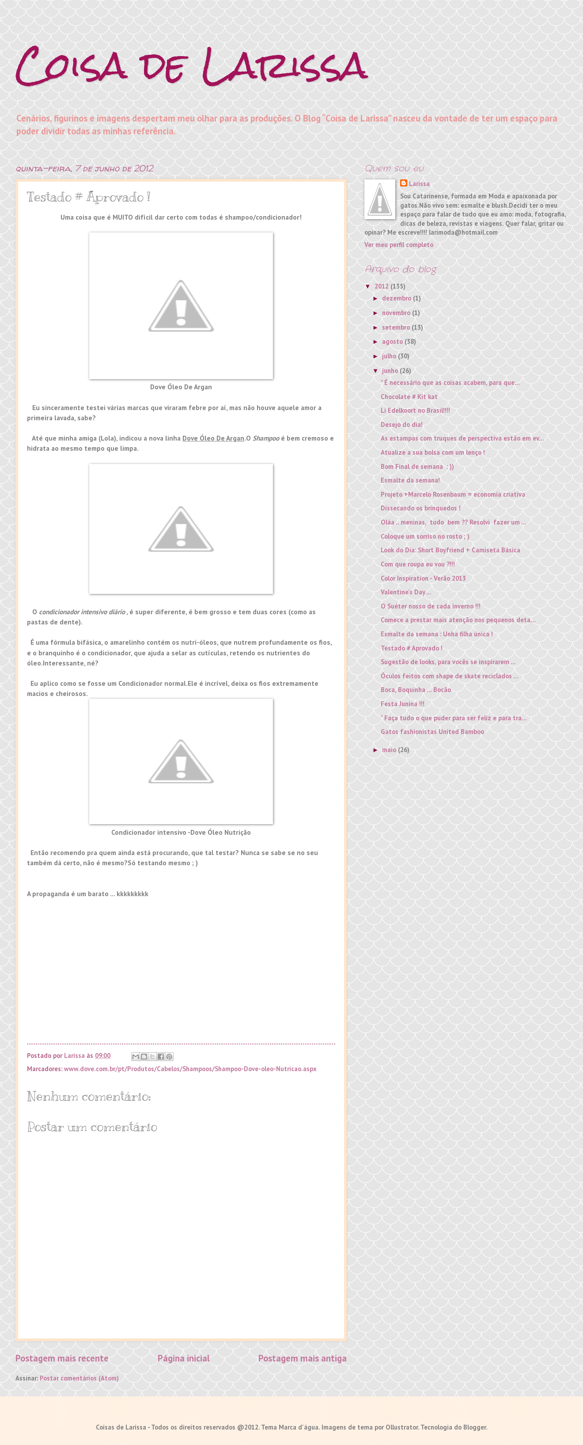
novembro (397, 312)
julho (390, 356)
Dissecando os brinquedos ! (421, 508)
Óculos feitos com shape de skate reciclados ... (450, 676)
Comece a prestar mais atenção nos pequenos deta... (458, 620)
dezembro (397, 298)
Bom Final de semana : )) (417, 466)
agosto (393, 341)
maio (390, 749)
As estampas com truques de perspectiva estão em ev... (462, 438)
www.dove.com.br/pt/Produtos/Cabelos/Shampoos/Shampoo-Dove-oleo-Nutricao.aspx (190, 1069)
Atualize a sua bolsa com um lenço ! (433, 452)
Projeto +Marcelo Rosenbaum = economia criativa (453, 494)
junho (391, 370)
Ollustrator (402, 1427)
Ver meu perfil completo (398, 244)
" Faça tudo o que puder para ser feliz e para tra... (454, 718)
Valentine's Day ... (406, 592)
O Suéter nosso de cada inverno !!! (431, 606)
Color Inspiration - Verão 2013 (423, 578)
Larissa (419, 183)
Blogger (474, 1427)
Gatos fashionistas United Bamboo (432, 731)
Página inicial (184, 1358)
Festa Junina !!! (402, 704)
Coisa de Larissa (191, 65)
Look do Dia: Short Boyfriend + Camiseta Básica (450, 550)
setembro (397, 327)
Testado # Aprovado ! (412, 648)
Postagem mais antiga (302, 1358)
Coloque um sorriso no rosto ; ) (425, 536)
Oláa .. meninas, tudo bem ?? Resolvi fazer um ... (453, 522)
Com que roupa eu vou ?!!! (418, 564)
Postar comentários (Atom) (79, 1378)
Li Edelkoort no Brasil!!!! (415, 410)
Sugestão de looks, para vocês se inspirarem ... (448, 662)
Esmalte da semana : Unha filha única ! (437, 634)
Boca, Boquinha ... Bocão (416, 689)
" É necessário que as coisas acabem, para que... (450, 382)
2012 (382, 286)
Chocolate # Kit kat (409, 396)
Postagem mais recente (62, 1358)
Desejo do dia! (402, 424)
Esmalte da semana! (410, 480)
